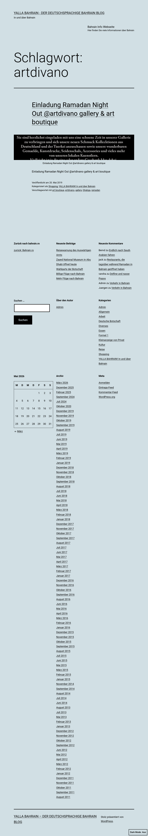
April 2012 (62, 759)
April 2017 (62, 561)
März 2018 (62, 509)
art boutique (58, 190)
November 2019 (65, 415)
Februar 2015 (63, 674)
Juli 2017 (61, 547)
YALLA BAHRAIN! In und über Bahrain (77, 186)
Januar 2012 (63, 773)
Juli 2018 (61, 491)
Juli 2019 (61, 434)
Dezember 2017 (65, 523)
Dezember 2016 (65, 580)
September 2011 (65, 792)
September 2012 (65, 745)
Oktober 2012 (63, 740)
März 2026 (62, 382)
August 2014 (63, 693)
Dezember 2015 (65, 632)
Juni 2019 (61, 439)
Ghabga (86, 190)
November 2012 (65, 735)
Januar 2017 (63, 575)
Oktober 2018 (63, 476)
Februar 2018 (63, 514)
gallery (78, 190)
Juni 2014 (61, 702)
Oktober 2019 (63, 420)
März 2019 (62, 453)
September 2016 (65, 594)
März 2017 (62, 566)
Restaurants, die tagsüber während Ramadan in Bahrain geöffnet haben (115, 264)
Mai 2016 (61, 608)
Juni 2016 (61, 603)
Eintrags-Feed (106, 387)
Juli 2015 (61, 655)
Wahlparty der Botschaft (69, 269)
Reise (102, 349)
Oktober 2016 (63, 589)
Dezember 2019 (65, 411)
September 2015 (65, 646)
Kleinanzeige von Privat (111, 340)
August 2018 (63, 486)
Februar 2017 (63, 571)
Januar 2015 (63, 679)
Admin (59, 307)
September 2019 (65, 425)
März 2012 (62, 764)
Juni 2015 (61, 660)
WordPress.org (107, 396)
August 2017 (63, 542)
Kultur (102, 344)
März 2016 (62, 618)
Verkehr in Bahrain (120, 283)
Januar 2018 (63, 519)
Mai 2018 (61, 500)
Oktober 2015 (63, 641)
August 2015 (63, 651)
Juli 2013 (61, 712)
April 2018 (62, 505)
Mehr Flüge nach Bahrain (70, 278)
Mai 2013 (61, 717)
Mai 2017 (61, 556)
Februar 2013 (63, 721)
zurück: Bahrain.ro (24, 250)
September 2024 (65, 396)
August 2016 (63, 599)
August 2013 (63, 707)
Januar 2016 (63, 627)
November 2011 (65, 782)
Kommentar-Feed (108, 392)
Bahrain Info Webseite (110, 28)
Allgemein (104, 311)
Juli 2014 (61, 698)
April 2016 (62, 613)
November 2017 (65, 528)
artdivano (69, 190)
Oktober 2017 (63, 533)
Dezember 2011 (65, 778)
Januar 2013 (63, 726)
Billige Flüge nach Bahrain (70, 273)
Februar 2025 (63, 392)
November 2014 (65, 683)
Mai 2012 (61, 754)
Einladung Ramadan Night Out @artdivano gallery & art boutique (73, 113)
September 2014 (65, 688)
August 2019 (63, 429)
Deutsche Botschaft (110, 321)
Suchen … (19, 300)
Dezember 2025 (65, 387)
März (18, 431)
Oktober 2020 (63, 406)
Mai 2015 (61, 665)
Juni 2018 (61, 495)
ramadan (95, 190)
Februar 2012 (63, 768)
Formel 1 (103, 335)
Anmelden (104, 382)
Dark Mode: (138, 832)
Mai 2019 (61, 444)
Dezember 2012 (65, 731)
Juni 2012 (61, 749)
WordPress (107, 821)
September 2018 (65, 481)
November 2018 (65, 472)
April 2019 (62, 448)
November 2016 (65, 585)
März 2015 (62, 669)
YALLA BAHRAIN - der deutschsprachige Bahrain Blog (59, 13)
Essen (102, 330)
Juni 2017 (61, 552)
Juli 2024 (61, 401)
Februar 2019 (63, 458)
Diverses (103, 326)
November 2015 (65, 637)
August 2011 (63, 797)
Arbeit (102, 316)
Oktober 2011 (63, 787)
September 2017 (65, 538)
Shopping (53, 186)
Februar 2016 (63, 622)
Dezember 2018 (65, 467)
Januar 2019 (63, 462)
